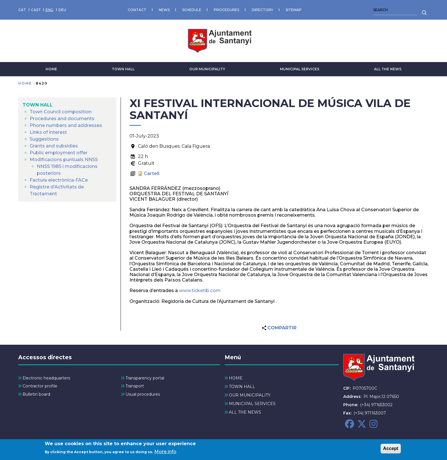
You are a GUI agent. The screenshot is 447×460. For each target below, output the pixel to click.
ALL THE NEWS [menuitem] (245, 412)
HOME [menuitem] (236, 378)
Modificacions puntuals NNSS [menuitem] (64, 159)
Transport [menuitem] (134, 386)
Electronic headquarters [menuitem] (46, 378)
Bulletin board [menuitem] (36, 394)
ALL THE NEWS (387, 69)
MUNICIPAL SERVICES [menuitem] (252, 404)
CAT (22, 10)
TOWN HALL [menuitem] (38, 105)
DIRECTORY (262, 10)
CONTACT (137, 10)
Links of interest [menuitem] (48, 132)
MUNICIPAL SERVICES (299, 69)
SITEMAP (294, 10)
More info (165, 452)
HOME (51, 69)
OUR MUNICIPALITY (207, 69)
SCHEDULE (191, 10)
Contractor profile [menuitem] (40, 386)
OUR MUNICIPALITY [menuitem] (250, 395)
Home (25, 83)
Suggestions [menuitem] (44, 139)
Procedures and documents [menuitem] (62, 118)
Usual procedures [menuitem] (142, 394)
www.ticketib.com (199, 290)
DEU (62, 10)
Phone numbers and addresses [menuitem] (66, 125)
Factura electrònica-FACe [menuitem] (59, 180)
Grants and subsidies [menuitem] (54, 146)
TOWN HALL (123, 69)
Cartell (151, 173)
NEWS (164, 10)
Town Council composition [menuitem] (61, 111)
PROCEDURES (226, 10)
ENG (49, 10)
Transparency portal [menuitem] (144, 378)
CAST (36, 10)
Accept (390, 449)
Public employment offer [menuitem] (59, 152)
